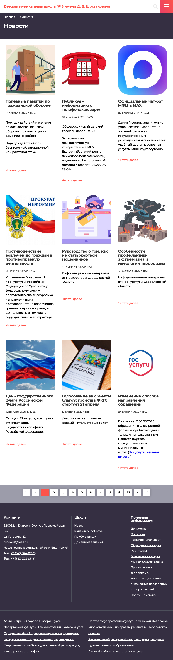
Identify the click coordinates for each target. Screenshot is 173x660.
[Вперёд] (137, 492)
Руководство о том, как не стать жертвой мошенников (85, 255)
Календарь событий (88, 531)
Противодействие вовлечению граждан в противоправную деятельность (29, 257)
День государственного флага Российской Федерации (29, 400)
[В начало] (26, 492)
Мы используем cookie (147, 562)
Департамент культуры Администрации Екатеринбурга (43, 627)
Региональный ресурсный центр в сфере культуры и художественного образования (126, 642)
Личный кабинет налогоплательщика (115, 651)
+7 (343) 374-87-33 (23, 553)
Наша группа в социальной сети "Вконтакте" (36, 547)
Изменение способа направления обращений (138, 400)
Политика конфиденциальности (146, 536)
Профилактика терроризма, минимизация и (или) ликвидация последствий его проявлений (149, 578)
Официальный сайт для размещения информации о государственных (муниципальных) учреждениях (41, 636)
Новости (80, 525)
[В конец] (146, 492)
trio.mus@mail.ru (16, 542)
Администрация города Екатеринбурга (32, 621)
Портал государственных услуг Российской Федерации (128, 621)
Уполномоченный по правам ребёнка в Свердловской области (127, 630)
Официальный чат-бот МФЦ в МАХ (140, 103)
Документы (139, 528)
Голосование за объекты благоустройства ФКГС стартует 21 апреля (86, 400)
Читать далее (16, 170)
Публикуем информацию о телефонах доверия (81, 105)
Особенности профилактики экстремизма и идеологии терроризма (141, 257)
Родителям (139, 551)
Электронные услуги (145, 556)
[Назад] (35, 492)
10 (128, 492)
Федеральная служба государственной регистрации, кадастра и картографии (42, 648)
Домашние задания (88, 542)
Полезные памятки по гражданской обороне (28, 103)
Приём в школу (85, 536)
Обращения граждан (146, 545)
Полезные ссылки (143, 595)
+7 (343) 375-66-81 (23, 558)
